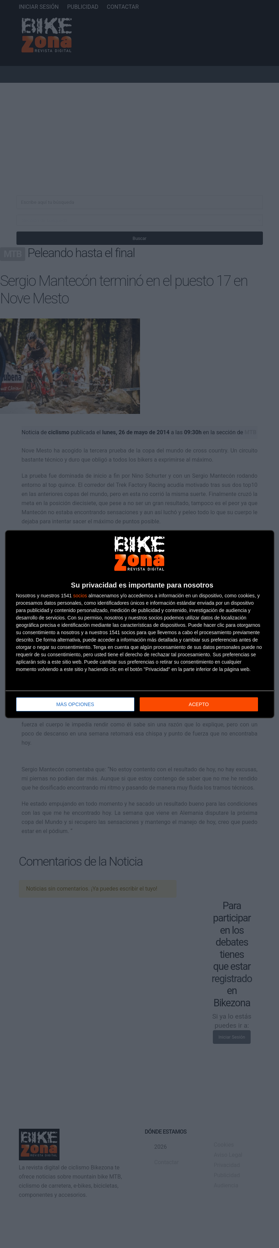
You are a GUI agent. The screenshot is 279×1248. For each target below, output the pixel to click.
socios (80, 595)
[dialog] (139, 624)
